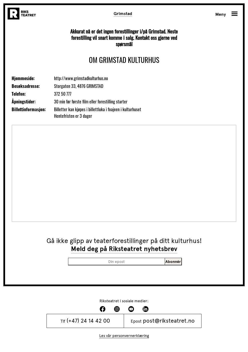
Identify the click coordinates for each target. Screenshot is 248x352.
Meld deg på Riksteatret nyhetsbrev (124, 249)
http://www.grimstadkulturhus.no (81, 78)
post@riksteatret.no (169, 321)
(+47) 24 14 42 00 (88, 321)
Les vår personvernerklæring (124, 335)
